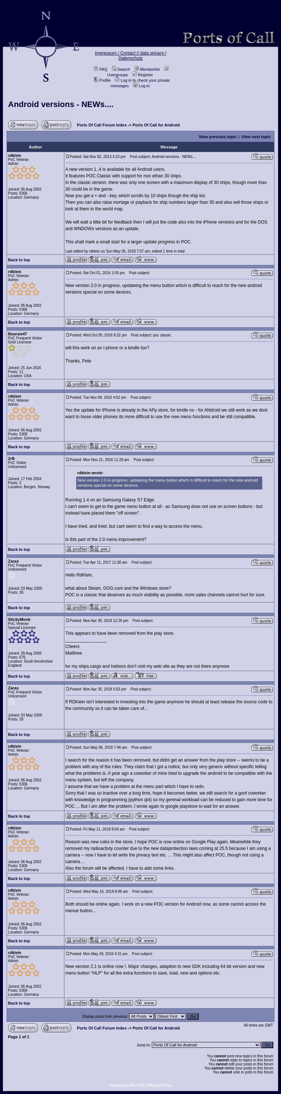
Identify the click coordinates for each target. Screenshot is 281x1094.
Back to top (19, 260)
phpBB (130, 1085)
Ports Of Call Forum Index (102, 125)
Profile (102, 80)
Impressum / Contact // (117, 53)
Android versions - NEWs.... (60, 104)
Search (121, 69)
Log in (141, 86)
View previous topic (217, 137)
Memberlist (147, 69)
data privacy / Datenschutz (142, 56)
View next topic (256, 137)
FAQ (100, 69)
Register (142, 75)
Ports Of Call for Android (156, 125)
